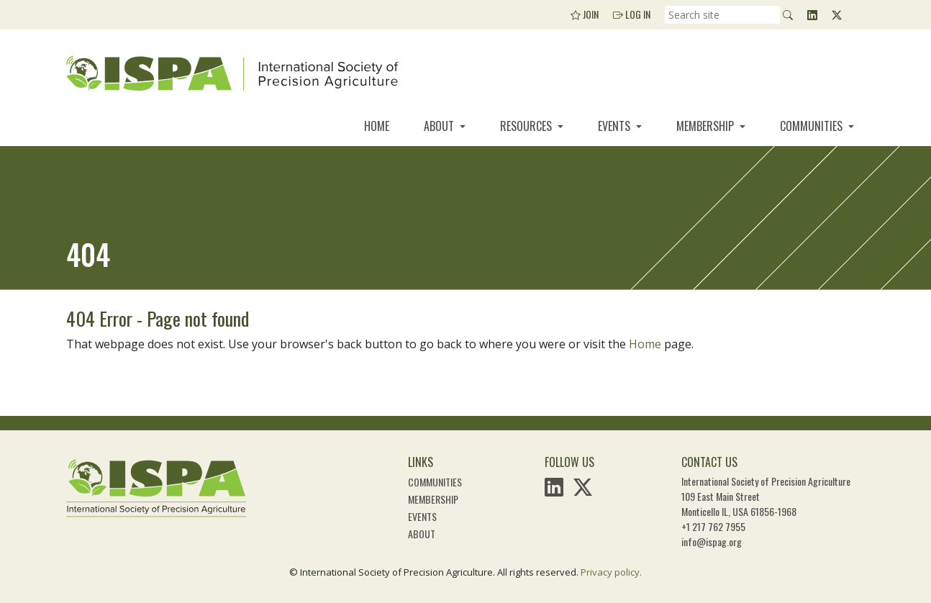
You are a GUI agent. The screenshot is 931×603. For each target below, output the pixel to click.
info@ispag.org (711, 541)
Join (585, 14)
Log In (631, 14)
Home (376, 126)
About (440, 126)
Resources (527, 126)
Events (615, 126)
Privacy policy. (611, 572)
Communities (812, 126)
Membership (706, 126)
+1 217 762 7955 (713, 526)
